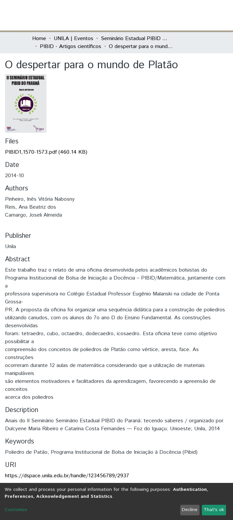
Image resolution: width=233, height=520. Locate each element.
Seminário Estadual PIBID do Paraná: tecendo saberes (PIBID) (134, 38)
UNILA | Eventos (73, 38)
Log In (176, 15)
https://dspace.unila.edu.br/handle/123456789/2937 (67, 476)
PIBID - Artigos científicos (70, 46)
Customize (16, 509)
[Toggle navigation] (197, 15)
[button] (162, 15)
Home (39, 38)
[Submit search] (152, 15)
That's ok (213, 509)
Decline (189, 509)
